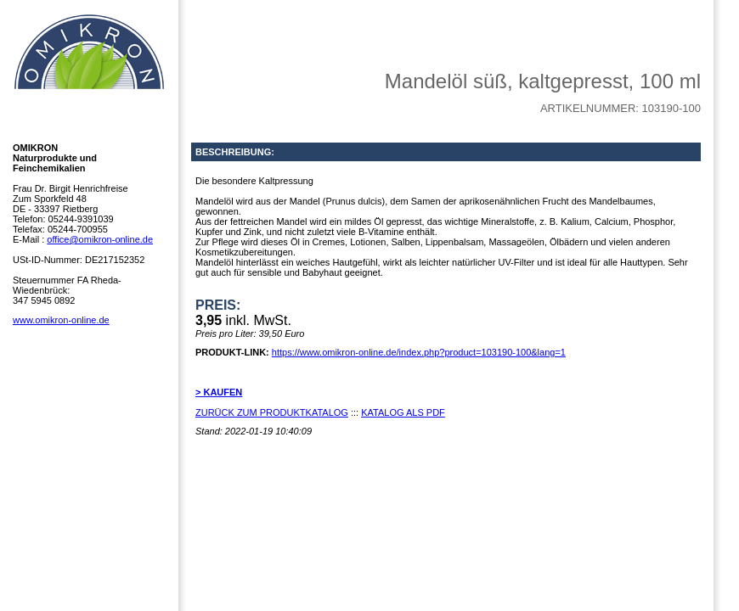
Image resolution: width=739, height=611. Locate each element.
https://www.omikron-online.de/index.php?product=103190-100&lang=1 (419, 352)
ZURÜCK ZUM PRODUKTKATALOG (271, 412)
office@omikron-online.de (100, 239)
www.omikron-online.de (61, 320)
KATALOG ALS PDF (403, 412)
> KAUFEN (218, 392)
